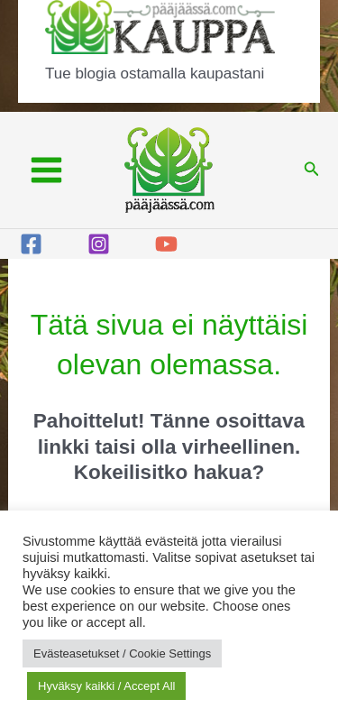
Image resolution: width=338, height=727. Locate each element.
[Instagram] (98, 244)
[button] (312, 169)
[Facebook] (31, 244)
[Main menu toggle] (46, 170)
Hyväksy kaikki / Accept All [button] (106, 686)
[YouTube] (166, 244)
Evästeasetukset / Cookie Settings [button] (122, 653)
